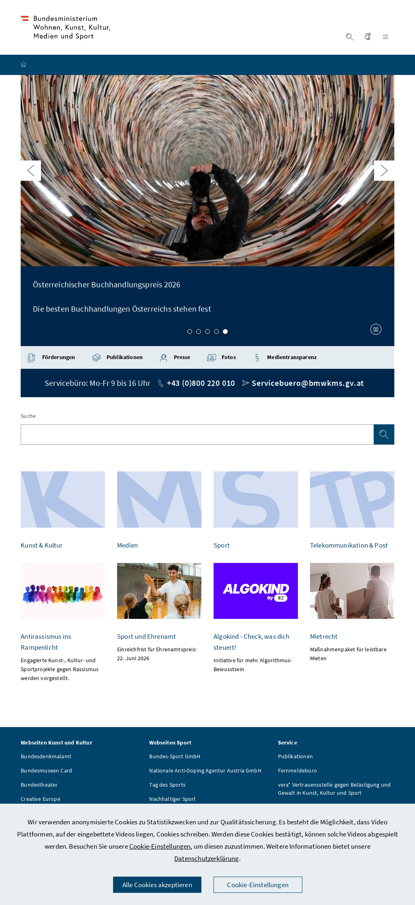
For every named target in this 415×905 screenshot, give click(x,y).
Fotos (221, 359)
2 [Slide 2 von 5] (198, 333)
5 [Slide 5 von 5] (225, 333)
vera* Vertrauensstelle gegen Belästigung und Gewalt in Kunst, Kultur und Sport (334, 790)
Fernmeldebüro (297, 771)
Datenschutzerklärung (206, 858)
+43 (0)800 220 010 (201, 384)
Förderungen (51, 359)
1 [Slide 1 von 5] (189, 333)
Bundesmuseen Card (46, 771)
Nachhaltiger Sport (172, 800)
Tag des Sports (167, 785)
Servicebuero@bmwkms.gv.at (308, 384)
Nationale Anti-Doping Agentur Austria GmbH (205, 771)
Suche (28, 417)
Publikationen (117, 359)
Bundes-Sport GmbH (174, 757)
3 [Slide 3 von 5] (207, 333)
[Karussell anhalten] (376, 330)
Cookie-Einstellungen (160, 846)
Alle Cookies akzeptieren (157, 884)
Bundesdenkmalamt (46, 757)
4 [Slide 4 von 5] (216, 333)
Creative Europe (40, 800)
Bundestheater (39, 785)
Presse (174, 359)
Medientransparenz (284, 359)
